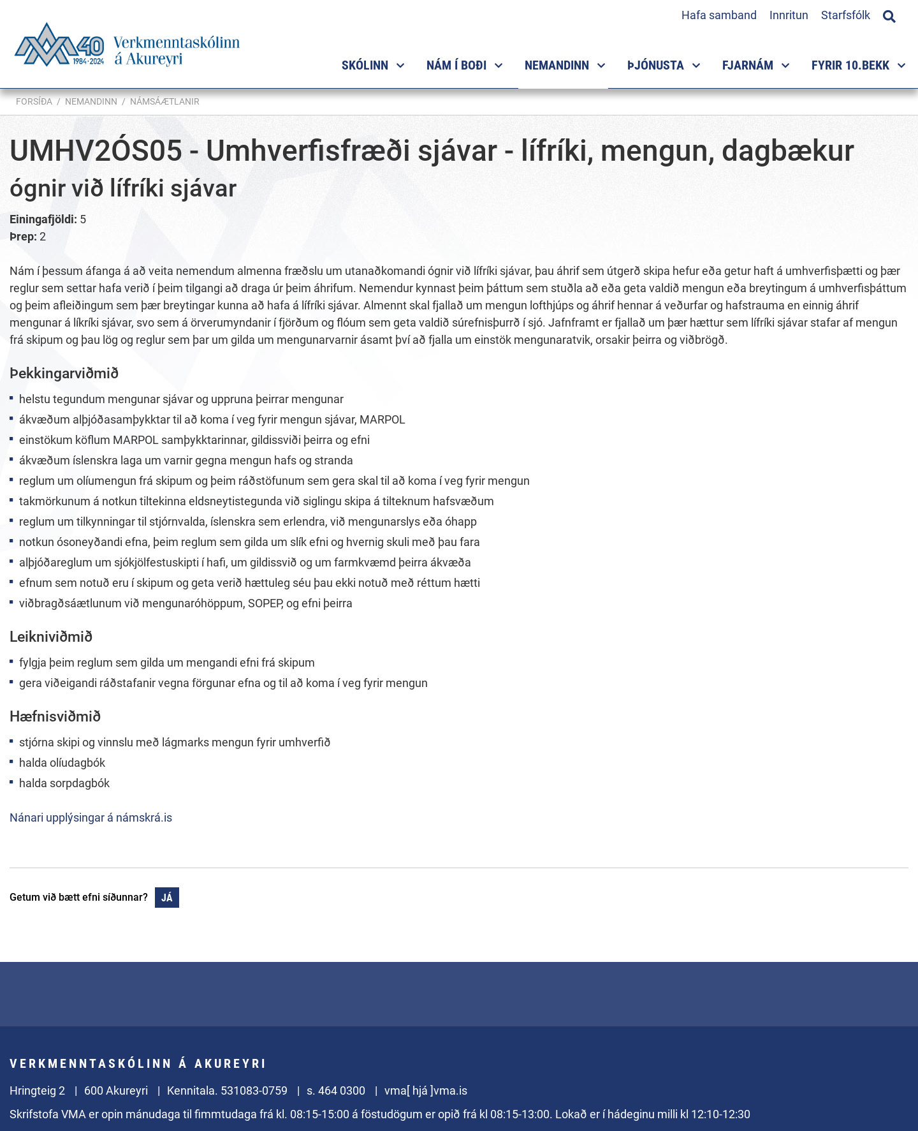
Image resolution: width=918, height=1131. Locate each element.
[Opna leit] (889, 14)
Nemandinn (91, 101)
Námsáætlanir (165, 101)
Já (167, 898)
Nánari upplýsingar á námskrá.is (91, 817)
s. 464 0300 (336, 1090)
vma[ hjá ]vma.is (425, 1090)
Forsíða (34, 101)
